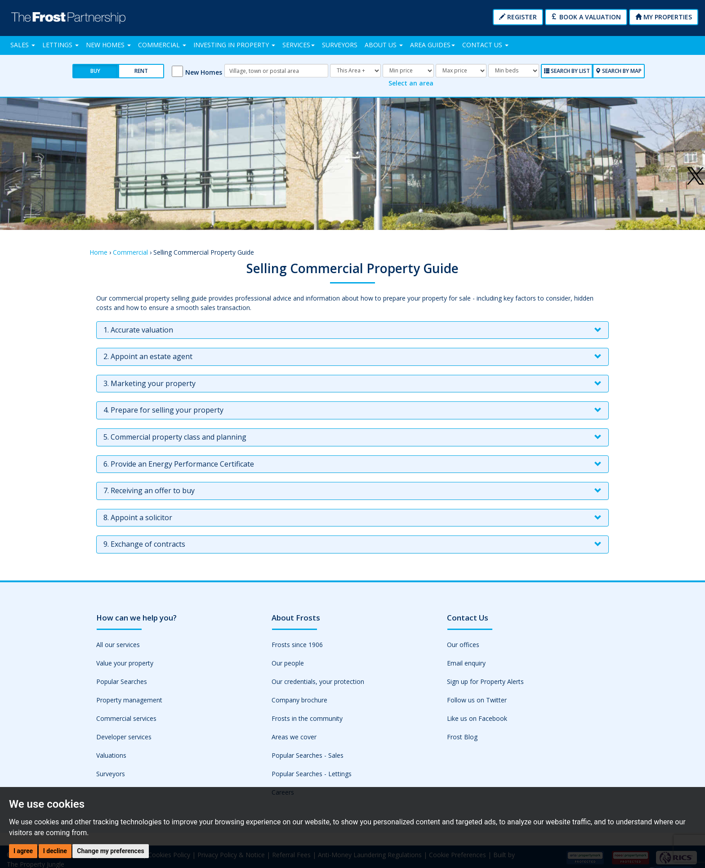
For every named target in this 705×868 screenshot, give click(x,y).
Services (298, 44)
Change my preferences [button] (110, 851)
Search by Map (618, 71)
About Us (384, 44)
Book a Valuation (586, 17)
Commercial (162, 44)
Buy (95, 71)
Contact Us (485, 44)
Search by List (567, 71)
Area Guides (432, 44)
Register (518, 17)
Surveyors (339, 44)
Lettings (60, 44)
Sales (22, 44)
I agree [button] (23, 851)
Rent (141, 71)
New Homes (108, 44)
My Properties (663, 17)
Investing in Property (234, 44)
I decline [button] (55, 851)
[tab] (352, 329)
